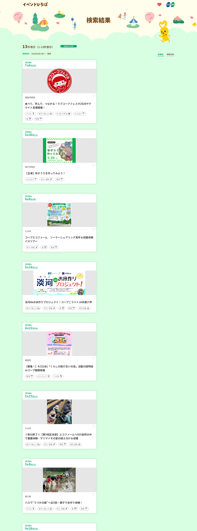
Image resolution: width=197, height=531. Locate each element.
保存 (64, 97)
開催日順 (170, 54)
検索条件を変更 (75, 46)
